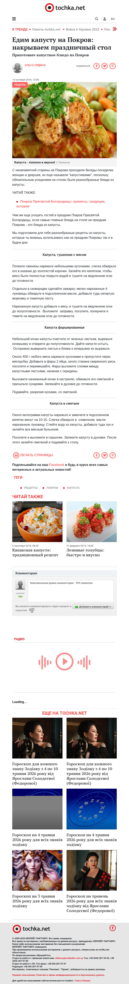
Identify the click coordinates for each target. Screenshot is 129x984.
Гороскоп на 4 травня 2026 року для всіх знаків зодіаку (37, 839)
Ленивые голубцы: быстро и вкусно (85, 552)
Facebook (56, 464)
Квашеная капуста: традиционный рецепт (35, 552)
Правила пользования (23, 975)
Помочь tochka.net (46, 29)
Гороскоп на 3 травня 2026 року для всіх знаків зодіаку (37, 900)
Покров (52, 487)
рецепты (20, 84)
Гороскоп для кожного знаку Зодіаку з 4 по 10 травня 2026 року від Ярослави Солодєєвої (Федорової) (35, 773)
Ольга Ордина (35, 65)
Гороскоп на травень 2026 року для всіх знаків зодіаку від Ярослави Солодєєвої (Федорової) (92, 903)
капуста (73, 487)
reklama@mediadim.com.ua (69, 958)
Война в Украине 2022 (82, 29)
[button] (105, 19)
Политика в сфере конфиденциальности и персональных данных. (70, 975)
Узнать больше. (82, 980)
